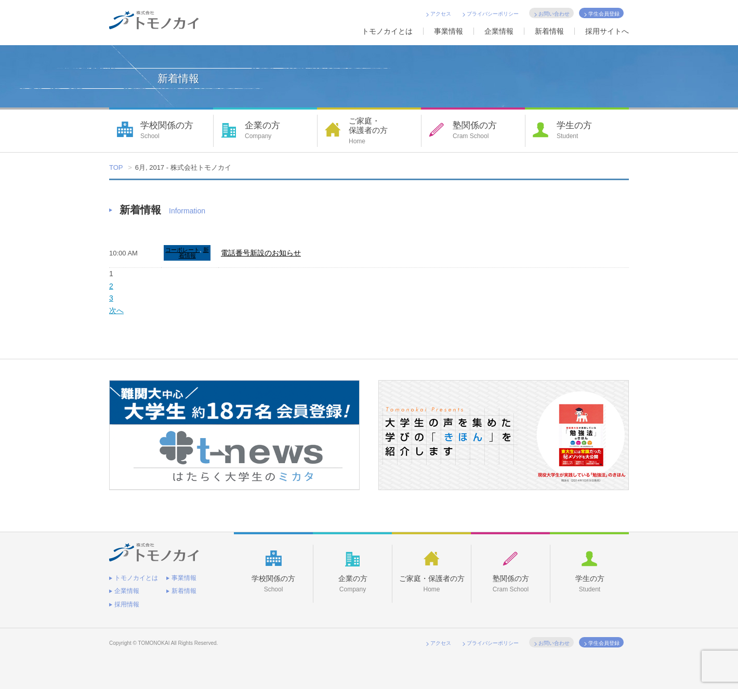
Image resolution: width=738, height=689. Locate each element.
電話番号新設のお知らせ (261, 253)
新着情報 (549, 31)
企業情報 (498, 31)
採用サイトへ (607, 31)
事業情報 (448, 31)
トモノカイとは (387, 31)
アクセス (440, 14)
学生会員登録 (604, 14)
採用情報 (126, 604)
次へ (116, 310)
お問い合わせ (554, 14)
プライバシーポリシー (493, 14)
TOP (116, 167)
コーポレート (182, 250)
